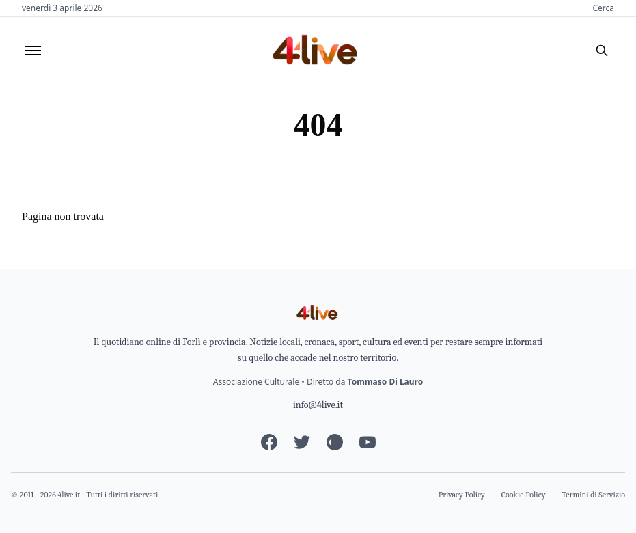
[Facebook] (269, 442)
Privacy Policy (462, 495)
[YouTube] (367, 442)
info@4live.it (318, 405)
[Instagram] (335, 442)
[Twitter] (302, 442)
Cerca (603, 8)
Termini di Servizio (594, 495)
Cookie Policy (523, 495)
